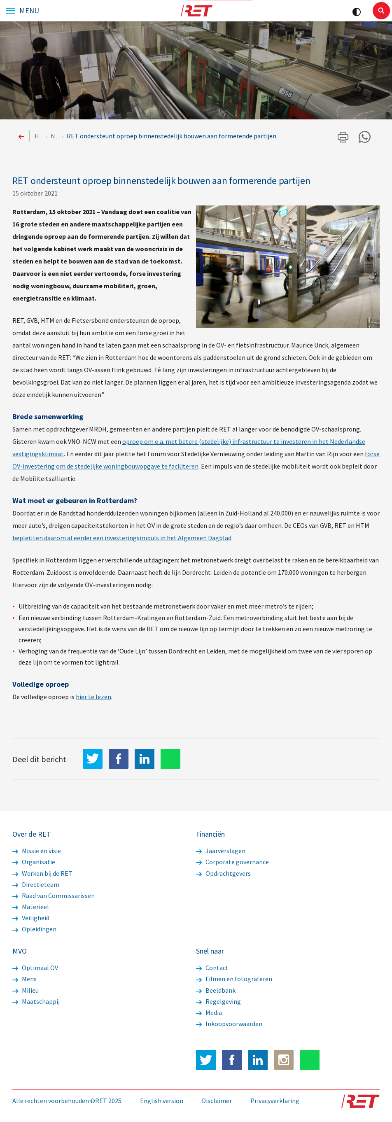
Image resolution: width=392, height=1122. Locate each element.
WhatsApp (170, 759)
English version (161, 1100)
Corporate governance (232, 862)
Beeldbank (216, 990)
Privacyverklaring (274, 1100)
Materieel (30, 907)
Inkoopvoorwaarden (229, 1023)
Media (209, 1012)
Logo (196, 10)
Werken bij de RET (42, 873)
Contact (212, 967)
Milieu (25, 990)
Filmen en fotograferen (234, 979)
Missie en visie (36, 851)
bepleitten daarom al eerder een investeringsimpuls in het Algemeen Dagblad (121, 538)
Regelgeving (218, 1001)
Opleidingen (34, 929)
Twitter (206, 1060)
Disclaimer (217, 1100)
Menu (29, 10)
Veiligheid (30, 918)
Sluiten (381, 10)
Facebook (232, 1060)
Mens (24, 979)
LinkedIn (144, 759)
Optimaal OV (35, 967)
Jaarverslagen (220, 851)
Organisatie (33, 862)
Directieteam (35, 884)
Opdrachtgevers (223, 873)
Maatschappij (36, 1001)
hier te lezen (93, 697)
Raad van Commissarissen (53, 895)
